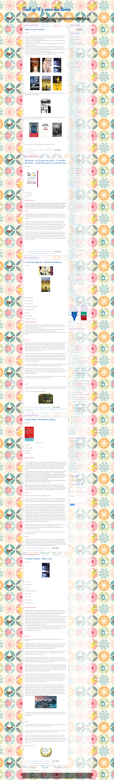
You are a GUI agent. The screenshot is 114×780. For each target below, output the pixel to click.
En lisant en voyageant (74, 452)
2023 (73, 333)
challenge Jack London (74, 55)
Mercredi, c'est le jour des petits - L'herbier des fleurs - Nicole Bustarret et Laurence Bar (45, 161)
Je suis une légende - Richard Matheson (43, 262)
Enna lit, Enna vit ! (74, 454)
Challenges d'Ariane (83, 18)
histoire (71, 84)
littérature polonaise (74, 182)
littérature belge (73, 114)
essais (71, 79)
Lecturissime (72, 458)
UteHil (62, 776)
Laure (30, 391)
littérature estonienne (74, 135)
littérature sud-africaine (74, 189)
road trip (71, 276)
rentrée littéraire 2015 (74, 262)
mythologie (72, 215)
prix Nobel (72, 252)
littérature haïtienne (74, 145)
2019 (73, 341)
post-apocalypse (52, 409)
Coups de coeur (40, 18)
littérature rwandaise (74, 185)
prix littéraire (72, 248)
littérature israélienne (74, 157)
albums (30, 253)
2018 (73, 343)
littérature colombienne (74, 124)
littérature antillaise (74, 105)
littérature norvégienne (74, 173)
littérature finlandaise (74, 140)
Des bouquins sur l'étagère (75, 447)
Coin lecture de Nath (74, 444)
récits (71, 259)
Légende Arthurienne (74, 88)
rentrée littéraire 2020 (74, 271)
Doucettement (73, 451)
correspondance (73, 62)
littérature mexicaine (74, 166)
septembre (75, 352)
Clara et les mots (73, 442)
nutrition (72, 219)
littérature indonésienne (74, 151)
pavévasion (72, 220)
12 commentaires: (47, 407)
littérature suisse (73, 194)
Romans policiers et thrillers (75, 283)
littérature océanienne (74, 175)
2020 (73, 339)
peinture (71, 226)
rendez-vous (72, 260)
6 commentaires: (46, 761)
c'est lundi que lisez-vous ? (75, 53)
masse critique (73, 203)
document (72, 72)
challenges (34, 763)
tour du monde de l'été (74, 295)
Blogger (69, 776)
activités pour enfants (74, 39)
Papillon (30, 745)
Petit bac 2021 (73, 238)
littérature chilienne (74, 121)
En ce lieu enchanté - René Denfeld (79, 388)
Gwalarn (71, 478)
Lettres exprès (73, 461)
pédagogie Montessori (74, 224)
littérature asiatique (74, 109)
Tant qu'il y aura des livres (46, 9)
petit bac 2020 (73, 236)
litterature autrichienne (74, 112)
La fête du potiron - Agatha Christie (80, 368)
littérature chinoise (73, 123)
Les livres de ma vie (74, 89)
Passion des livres (73, 466)
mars (74, 423)
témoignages (72, 290)
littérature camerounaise (75, 117)
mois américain (73, 210)
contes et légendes (73, 60)
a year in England (73, 37)
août (74, 354)
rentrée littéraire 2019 (74, 269)
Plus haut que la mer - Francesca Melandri (81, 366)
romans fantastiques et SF (60, 409)
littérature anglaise (73, 103)
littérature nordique (74, 171)
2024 (73, 331)
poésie (71, 243)
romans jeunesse (73, 281)
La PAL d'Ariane (29, 21)
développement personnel (75, 70)
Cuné (34, 745)
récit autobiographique (74, 255)
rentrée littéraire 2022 (74, 274)
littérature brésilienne (74, 116)
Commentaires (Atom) (34, 770)
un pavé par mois (73, 299)
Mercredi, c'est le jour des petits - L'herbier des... (79, 358)
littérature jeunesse (74, 163)
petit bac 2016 (73, 229)
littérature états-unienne (74, 137)
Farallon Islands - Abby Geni (38, 558)
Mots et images (73, 480)
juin (74, 418)
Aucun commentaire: (47, 149)
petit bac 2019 (73, 234)
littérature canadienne (74, 119)
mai (74, 420)
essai (71, 77)
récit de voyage (73, 257)
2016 (73, 430)
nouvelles (72, 217)
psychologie (72, 253)
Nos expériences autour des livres (76, 465)
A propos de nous (51, 21)
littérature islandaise (74, 156)
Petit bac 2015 (73, 227)
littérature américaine (44, 409)
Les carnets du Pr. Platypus (75, 459)
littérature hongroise (74, 147)
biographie (72, 51)
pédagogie (72, 222)
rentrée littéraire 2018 (74, 267)
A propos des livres (74, 440)
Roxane (71, 285)
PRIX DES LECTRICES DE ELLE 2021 (56, 18)
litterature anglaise (73, 102)
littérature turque (73, 196)
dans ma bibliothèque (74, 67)
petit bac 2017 (48, 763)
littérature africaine (74, 93)
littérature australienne (74, 110)
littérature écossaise (74, 128)
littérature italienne (74, 159)
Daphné (33, 253)
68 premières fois (72, 18)
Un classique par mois (29, 410)
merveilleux (72, 208)
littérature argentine (74, 107)
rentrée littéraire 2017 (74, 266)
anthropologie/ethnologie (75, 42)
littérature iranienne (74, 152)
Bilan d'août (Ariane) (35, 29)
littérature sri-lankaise (74, 187)
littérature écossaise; (74, 130)
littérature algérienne (74, 95)
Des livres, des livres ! (74, 449)
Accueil (26, 18)
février (74, 425)
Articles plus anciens (61, 767)
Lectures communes (39, 21)
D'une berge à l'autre (74, 445)
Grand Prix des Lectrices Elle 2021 (77, 83)
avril (74, 422)
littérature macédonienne (75, 164)
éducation (72, 76)
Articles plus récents (30, 767)
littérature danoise (73, 126)
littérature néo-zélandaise (75, 170)
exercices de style (73, 81)
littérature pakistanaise (74, 177)
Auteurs (33, 18)
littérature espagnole (74, 133)
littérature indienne (74, 149)
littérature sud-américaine (75, 191)
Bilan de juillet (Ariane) (77, 413)
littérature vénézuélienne (75, 198)
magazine (72, 201)
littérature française (74, 144)
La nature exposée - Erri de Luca (79, 373)
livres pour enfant (38, 253)
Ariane (30, 151)
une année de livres (74, 301)
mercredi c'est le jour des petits (49, 253)
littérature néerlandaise (74, 168)
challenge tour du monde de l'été (76, 56)
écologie (71, 74)
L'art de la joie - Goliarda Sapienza (79, 397)
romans (42, 550)
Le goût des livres (73, 456)
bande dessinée (73, 48)
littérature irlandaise (74, 154)
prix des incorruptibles (74, 246)
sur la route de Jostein (74, 472)
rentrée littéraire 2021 (74, 273)
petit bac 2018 (73, 233)
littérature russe (73, 184)
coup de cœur (72, 63)
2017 (73, 345)
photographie (72, 241)
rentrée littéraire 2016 (74, 264)
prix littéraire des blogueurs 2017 (76, 250)
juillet (74, 416)
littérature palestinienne (74, 178)
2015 (73, 432)
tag (70, 288)
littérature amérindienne (74, 100)
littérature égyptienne (74, 131)
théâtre (71, 292)
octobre (74, 350)
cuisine (71, 65)
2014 (73, 433)
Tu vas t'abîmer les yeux (75, 468)
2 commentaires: (46, 548)
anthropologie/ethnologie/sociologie (77, 44)
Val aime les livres (73, 470)
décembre (75, 346)
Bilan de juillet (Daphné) (77, 392)
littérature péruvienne (74, 180)
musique (71, 213)
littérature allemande (74, 96)
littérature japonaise (74, 161)
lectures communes (35, 409)
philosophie (72, 239)
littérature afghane (73, 91)
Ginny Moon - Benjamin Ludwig (40, 419)
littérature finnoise (73, 142)
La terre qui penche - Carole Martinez (80, 390)
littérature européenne (74, 138)
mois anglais (72, 212)
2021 (73, 337)
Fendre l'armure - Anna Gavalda (79, 386)
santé (71, 287)
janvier (74, 427)
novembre (75, 348)
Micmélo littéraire (73, 463)
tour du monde (73, 294)
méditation (72, 205)
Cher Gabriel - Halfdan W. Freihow (79, 399)
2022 (73, 335)
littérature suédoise (74, 192)
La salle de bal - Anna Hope (78, 375)
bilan (33, 151)
